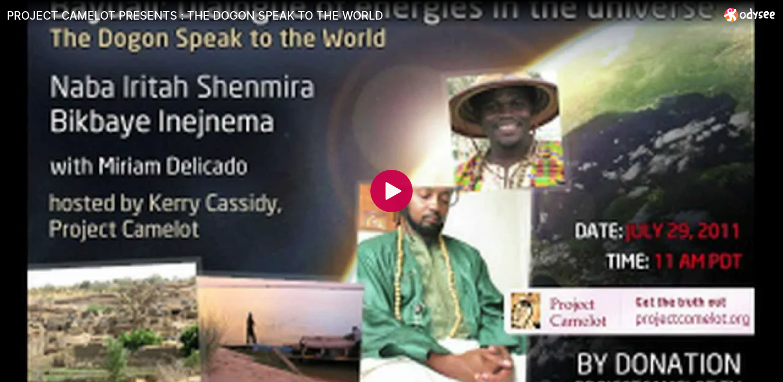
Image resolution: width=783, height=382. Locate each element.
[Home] (750, 14)
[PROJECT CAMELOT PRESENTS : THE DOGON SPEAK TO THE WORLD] (361, 15)
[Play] (391, 191)
